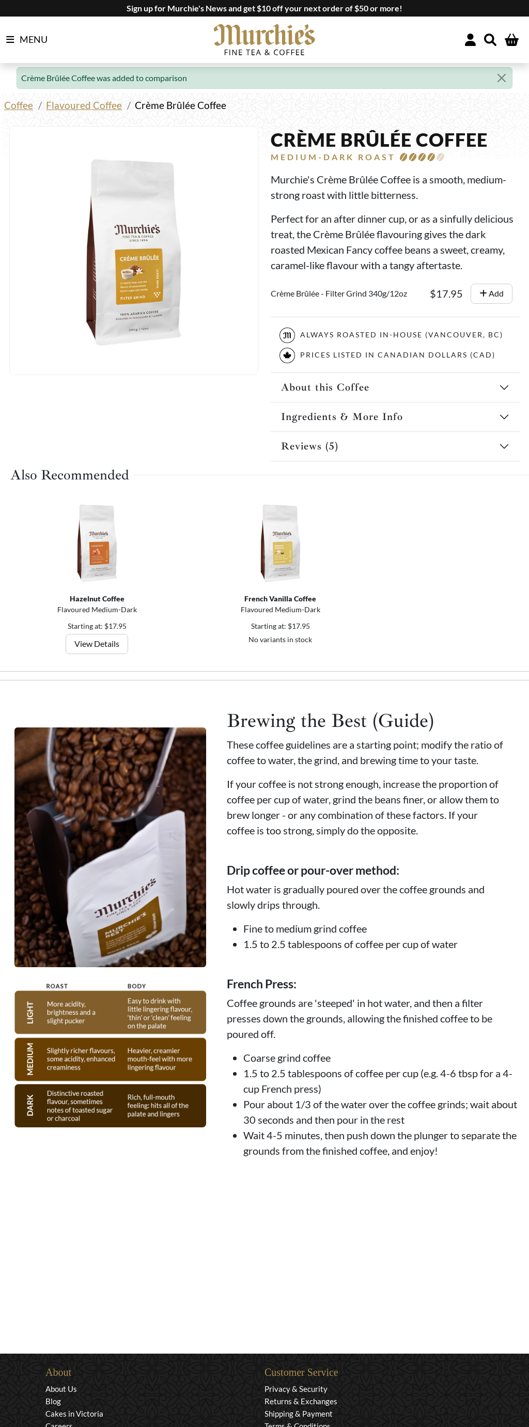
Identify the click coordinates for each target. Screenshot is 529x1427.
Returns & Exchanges (300, 1401)
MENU (27, 39)
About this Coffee (325, 387)
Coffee (18, 105)
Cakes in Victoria (74, 1413)
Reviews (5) (309, 446)
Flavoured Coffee (84, 105)
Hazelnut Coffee (97, 598)
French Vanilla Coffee (280, 598)
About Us (61, 1388)
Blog (53, 1401)
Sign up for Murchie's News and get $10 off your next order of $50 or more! (264, 8)
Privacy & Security (296, 1388)
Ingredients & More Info (342, 416)
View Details (97, 643)
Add (491, 293)
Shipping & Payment (298, 1413)
